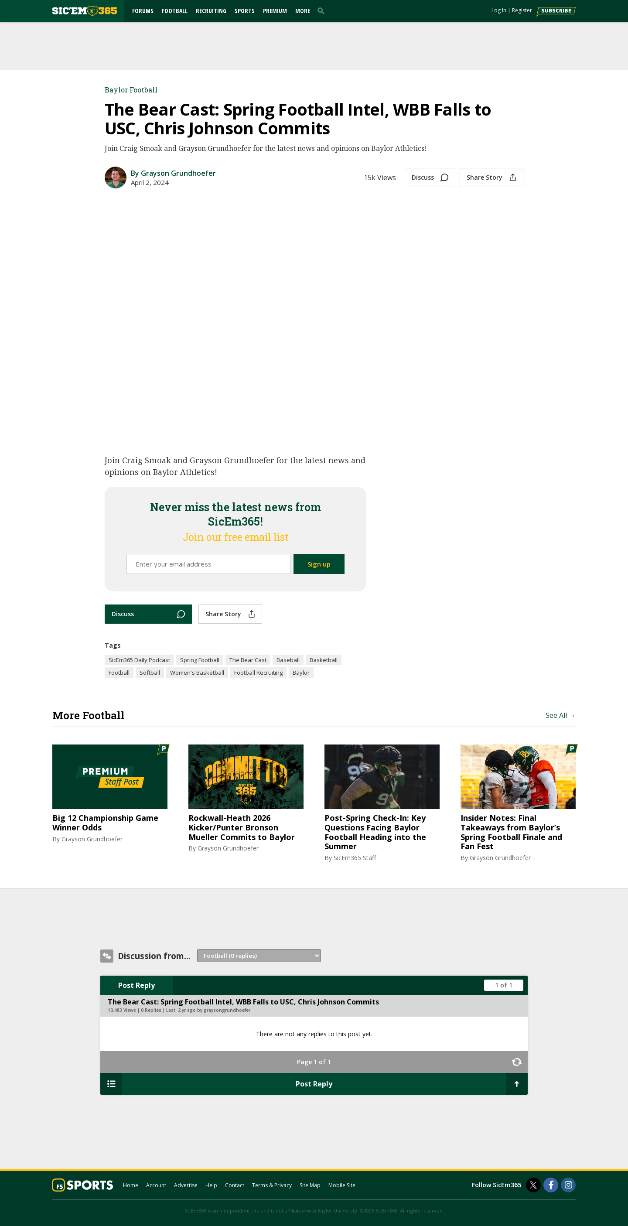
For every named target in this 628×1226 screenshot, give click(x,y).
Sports (245, 11)
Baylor (301, 672)
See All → (561, 715)
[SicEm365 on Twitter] (533, 1185)
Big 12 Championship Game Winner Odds (105, 822)
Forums (143, 11)
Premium (275, 11)
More (302, 11)
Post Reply (136, 985)
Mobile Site (341, 1185)
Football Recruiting (258, 672)
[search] (322, 10)
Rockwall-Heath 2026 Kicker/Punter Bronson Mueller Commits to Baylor (241, 827)
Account (156, 1185)
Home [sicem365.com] (130, 1185)
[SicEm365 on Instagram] (568, 1185)
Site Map (310, 1185)
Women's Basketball (197, 672)
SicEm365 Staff (355, 858)
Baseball (288, 660)
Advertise (186, 1185)
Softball (150, 672)
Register (522, 10)
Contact (234, 1185)
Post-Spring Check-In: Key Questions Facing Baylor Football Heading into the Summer (375, 832)
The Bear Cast (247, 660)
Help (211, 1185)
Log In (498, 10)
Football (175, 11)
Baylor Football (131, 89)
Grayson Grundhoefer (92, 839)
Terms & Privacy (272, 1185)
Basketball (324, 660)
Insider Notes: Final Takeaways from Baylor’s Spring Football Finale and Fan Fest (511, 832)
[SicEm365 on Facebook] (550, 1185)
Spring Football (199, 660)
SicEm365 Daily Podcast (139, 660)
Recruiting (211, 11)
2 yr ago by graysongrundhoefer (214, 1010)
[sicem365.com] (84, 11)
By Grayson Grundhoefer (173, 173)
